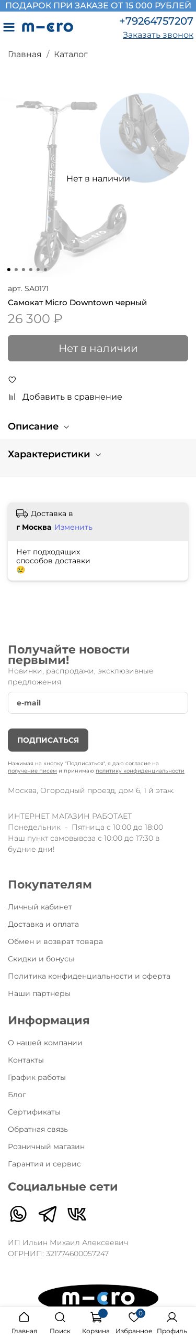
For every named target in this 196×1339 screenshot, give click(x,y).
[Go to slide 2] (15, 269)
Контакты (26, 1060)
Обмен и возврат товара (55, 941)
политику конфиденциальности (140, 770)
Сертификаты (34, 1112)
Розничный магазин (46, 1146)
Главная (25, 54)
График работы (37, 1077)
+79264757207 (156, 21)
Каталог (71, 54)
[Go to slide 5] (37, 269)
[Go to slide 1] (8, 269)
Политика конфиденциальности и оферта (89, 976)
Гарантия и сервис (44, 1164)
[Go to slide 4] (30, 269)
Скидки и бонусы (41, 958)
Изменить (73, 527)
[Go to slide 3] (23, 269)
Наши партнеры (39, 993)
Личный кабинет (40, 907)
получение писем (32, 770)
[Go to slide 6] (45, 269)
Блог (17, 1094)
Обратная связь (38, 1129)
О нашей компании (45, 1042)
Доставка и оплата (43, 924)
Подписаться (48, 740)
